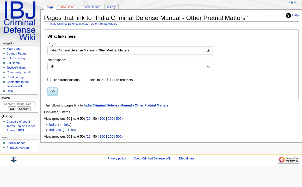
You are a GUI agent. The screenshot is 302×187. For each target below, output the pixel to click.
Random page (16, 77)
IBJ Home (13, 62)
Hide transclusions (66, 80)
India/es (55, 130)
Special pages (16, 142)
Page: (51, 44)
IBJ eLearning (16, 58)
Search (6, 97)
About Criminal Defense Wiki (152, 158)
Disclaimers (186, 158)
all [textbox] (52, 66)
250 (110, 119)
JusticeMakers (16, 67)
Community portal (18, 72)
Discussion (67, 7)
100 (102, 119)
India (53, 124)
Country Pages (16, 53)
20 (88, 119)
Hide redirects (122, 80)
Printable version (18, 147)
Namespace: (56, 60)
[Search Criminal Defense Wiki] (19, 104)
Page (50, 7)
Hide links (96, 80)
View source (92, 7)
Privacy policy (117, 158)
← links (64, 124)
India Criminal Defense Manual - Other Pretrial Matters (83, 23)
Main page (14, 48)
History (111, 7)
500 (118, 119)
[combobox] (130, 50)
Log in (292, 2)
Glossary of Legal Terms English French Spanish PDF (21, 126)
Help (295, 15)
